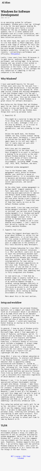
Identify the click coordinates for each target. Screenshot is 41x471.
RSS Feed (26, 456)
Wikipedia (15, 54)
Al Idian (6, 2)
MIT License (16, 456)
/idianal (20, 458)
